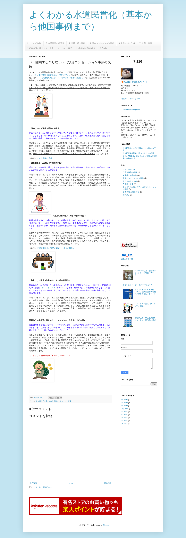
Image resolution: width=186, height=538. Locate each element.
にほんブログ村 (127, 259)
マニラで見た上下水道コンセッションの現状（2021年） (145, 273)
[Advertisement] (139, 219)
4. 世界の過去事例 (77, 43)
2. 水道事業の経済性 (55, 43)
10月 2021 (125, 409)
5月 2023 (124, 403)
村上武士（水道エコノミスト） (136, 82)
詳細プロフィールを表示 (130, 99)
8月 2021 (124, 412)
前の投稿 (107, 483)
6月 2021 (124, 415)
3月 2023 (124, 406)
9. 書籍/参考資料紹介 (85, 48)
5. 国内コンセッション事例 (102, 43)
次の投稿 (33, 483)
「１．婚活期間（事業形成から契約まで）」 (52, 75)
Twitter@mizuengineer (131, 109)
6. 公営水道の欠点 (127, 43)
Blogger (106, 525)
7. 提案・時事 (145, 43)
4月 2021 (124, 417)
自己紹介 (104, 48)
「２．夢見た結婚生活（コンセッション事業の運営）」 (60, 78)
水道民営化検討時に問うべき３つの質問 (138, 153)
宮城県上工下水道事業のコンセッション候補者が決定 (145, 319)
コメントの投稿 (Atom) (42, 487)
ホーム (70, 483)
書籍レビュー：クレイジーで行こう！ (137, 285)
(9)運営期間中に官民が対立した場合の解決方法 (57, 248)
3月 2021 (124, 421)
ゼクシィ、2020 (48, 288)
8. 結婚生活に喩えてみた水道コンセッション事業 (49, 48)
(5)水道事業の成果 (44, 158)
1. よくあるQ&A (34, 43)
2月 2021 (124, 423)
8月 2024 (124, 400)
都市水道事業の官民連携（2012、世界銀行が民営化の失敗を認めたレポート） (145, 292)
